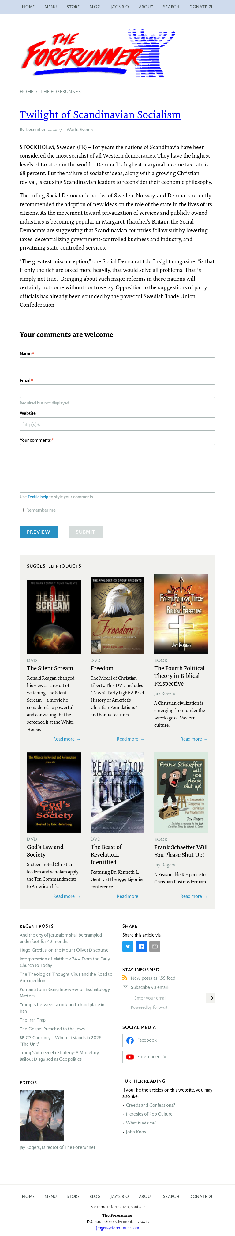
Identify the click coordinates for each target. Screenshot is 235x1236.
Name (26, 353)
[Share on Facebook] (141, 946)
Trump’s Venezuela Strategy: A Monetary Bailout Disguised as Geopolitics (59, 1056)
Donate (198, 1196)
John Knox (136, 1132)
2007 (57, 129)
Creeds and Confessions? (150, 1105)
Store (73, 7)
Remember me (41, 510)
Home (28, 7)
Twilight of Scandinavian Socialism (100, 114)
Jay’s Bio (120, 7)
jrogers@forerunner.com (117, 1228)
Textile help (38, 497)
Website (28, 413)
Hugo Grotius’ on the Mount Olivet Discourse (64, 950)
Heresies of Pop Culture (149, 1114)
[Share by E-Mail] (154, 946)
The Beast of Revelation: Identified (106, 854)
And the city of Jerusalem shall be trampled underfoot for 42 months (61, 938)
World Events (79, 129)
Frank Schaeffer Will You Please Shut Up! (180, 850)
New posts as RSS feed (153, 978)
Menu (51, 7)
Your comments (35, 440)
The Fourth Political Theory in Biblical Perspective (179, 675)
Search (171, 7)
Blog (95, 7)
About (146, 7)
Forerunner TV (151, 1057)
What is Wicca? (141, 1123)
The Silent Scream (50, 668)
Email (25, 380)
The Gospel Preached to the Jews (52, 1029)
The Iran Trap (33, 1020)
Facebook (147, 1040)
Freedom (102, 668)
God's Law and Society (45, 850)
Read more (64, 739)
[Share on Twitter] (127, 946)
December (35, 129)
